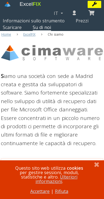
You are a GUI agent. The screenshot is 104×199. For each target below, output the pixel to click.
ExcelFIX (29, 34)
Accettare (40, 191)
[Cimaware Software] (52, 70)
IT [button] (57, 13)
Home (6, 34)
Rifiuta (61, 191)
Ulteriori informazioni (56, 179)
